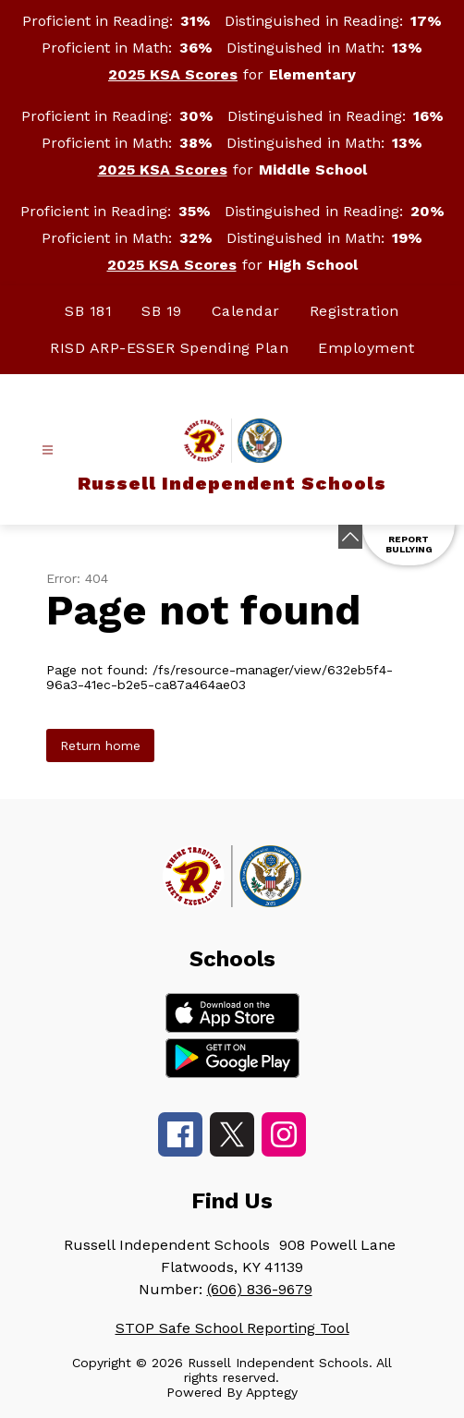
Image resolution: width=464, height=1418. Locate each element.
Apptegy (272, 1392)
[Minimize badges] (350, 537)
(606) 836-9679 (259, 1289)
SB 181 (88, 311)
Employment (366, 348)
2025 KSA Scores (173, 74)
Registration (354, 311)
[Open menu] (47, 450)
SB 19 (161, 311)
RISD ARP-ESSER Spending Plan (169, 348)
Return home (100, 745)
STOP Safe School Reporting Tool (232, 1328)
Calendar (246, 311)
